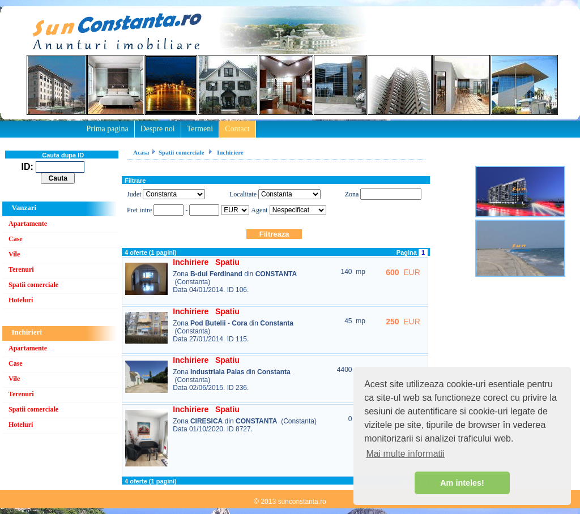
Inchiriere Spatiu (206, 262)
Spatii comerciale (33, 285)
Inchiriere (229, 152)
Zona (352, 194)
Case (15, 239)
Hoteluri (20, 300)
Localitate (243, 194)
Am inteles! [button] (462, 482)
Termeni (200, 129)
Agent (259, 210)
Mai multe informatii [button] (405, 454)
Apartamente (27, 224)
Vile (14, 254)
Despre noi (157, 129)
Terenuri (21, 269)
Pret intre (140, 210)
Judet (134, 194)
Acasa (141, 152)
